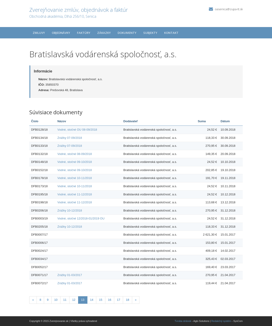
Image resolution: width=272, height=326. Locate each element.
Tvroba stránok (183, 321)
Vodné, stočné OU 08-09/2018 (77, 129)
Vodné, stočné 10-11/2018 (74, 178)
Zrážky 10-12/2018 (69, 210)
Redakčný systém (221, 321)
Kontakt (171, 33)
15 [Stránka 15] (100, 299)
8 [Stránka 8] (40, 299)
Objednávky (61, 33)
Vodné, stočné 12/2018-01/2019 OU (80, 218)
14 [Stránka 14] (91, 299)
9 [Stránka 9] (47, 299)
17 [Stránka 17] (118, 299)
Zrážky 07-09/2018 (69, 137)
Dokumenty (127, 33)
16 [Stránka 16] (109, 299)
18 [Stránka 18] (127, 299)
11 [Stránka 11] (64, 299)
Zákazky (104, 33)
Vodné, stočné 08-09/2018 (74, 154)
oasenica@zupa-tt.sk (229, 9)
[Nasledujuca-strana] (135, 300)
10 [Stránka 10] (55, 299)
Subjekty (150, 33)
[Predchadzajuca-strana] (33, 300)
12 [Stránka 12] (73, 299)
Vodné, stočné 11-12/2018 (74, 194)
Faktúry (83, 33)
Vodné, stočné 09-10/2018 (74, 162)
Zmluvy (39, 33)
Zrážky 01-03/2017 (69, 275)
